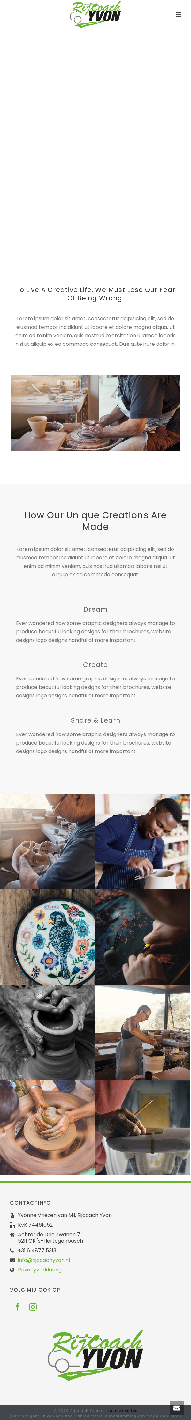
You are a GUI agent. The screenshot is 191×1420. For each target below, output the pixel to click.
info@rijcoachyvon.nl (44, 1260)
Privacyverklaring (40, 1270)
